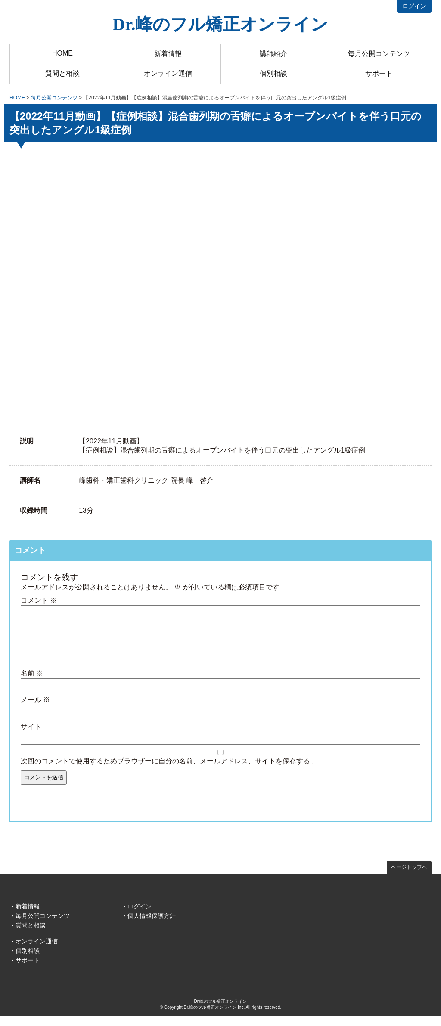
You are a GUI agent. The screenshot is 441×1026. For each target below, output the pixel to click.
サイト (31, 737)
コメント (39, 600)
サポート (379, 73)
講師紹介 (273, 53)
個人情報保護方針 (151, 926)
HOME (62, 53)
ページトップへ (409, 877)
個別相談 (273, 73)
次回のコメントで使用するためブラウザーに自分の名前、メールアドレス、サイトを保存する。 (169, 771)
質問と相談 (62, 73)
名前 (32, 683)
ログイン (414, 6)
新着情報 (168, 53)
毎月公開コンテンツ (379, 53)
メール (35, 710)
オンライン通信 (168, 73)
